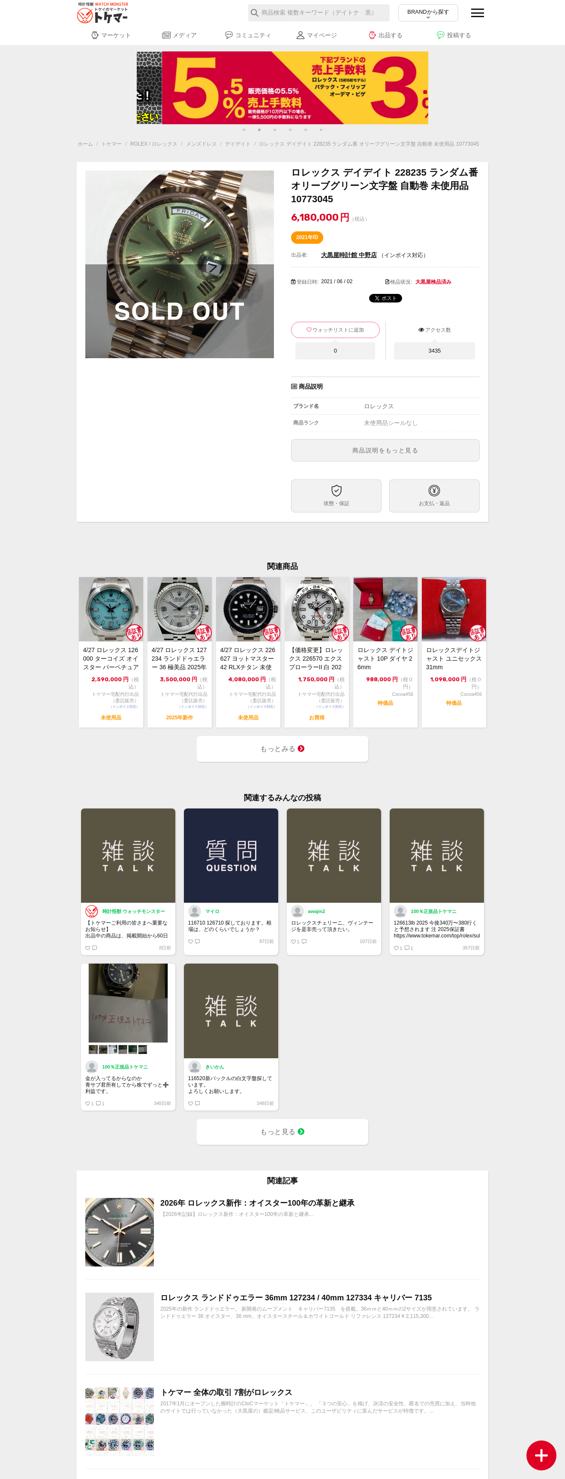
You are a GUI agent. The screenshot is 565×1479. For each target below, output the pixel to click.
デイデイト (238, 144)
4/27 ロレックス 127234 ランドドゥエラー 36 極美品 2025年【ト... (179, 659)
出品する (385, 35)
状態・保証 (336, 503)
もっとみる (282, 748)
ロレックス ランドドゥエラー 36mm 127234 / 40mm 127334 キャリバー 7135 (296, 1297)
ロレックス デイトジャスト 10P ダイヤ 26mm (385, 659)
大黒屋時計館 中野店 (349, 254)
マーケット (110, 35)
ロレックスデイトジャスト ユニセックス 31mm (454, 659)
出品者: (299, 255)
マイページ (316, 35)
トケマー (111, 144)
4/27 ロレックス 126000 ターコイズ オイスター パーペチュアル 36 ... (111, 659)
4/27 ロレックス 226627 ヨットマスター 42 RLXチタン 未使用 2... (247, 659)
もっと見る (282, 1131)
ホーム (85, 144)
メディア (179, 35)
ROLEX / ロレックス (154, 144)
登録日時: (308, 282)
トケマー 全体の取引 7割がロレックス (226, 1392)
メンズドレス (201, 144)
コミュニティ (248, 35)
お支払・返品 (434, 503)
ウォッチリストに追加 (338, 330)
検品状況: (401, 282)
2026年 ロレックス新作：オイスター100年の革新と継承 (257, 1203)
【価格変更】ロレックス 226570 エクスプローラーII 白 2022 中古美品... (316, 659)
